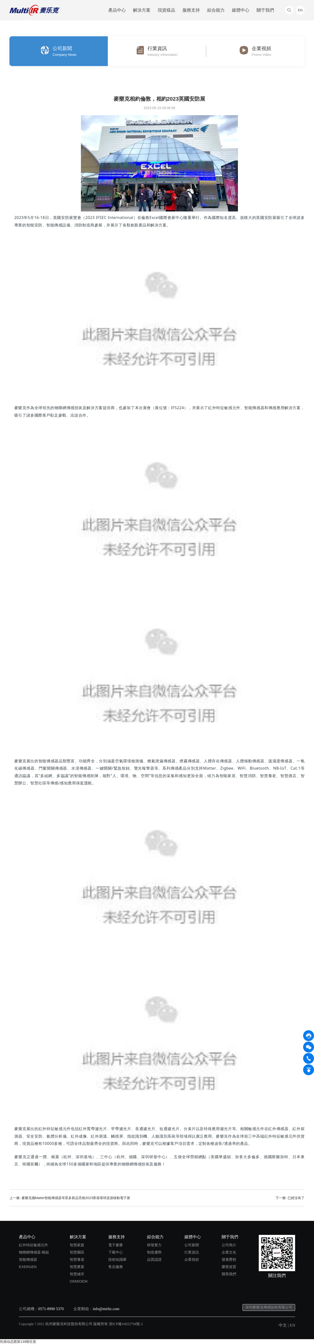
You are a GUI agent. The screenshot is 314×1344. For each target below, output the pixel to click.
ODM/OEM (78, 1281)
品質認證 (154, 1259)
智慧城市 (77, 1274)
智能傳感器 (28, 1259)
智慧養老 (77, 1259)
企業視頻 (191, 1259)
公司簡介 (229, 1245)
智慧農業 (77, 1267)
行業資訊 (191, 1252)
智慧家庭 (77, 1245)
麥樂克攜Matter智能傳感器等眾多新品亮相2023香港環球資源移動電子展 (76, 1198)
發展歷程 (229, 1259)
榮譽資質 (229, 1267)
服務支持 (191, 10)
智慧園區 (77, 1252)
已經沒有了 (296, 1198)
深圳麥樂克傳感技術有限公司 (268, 1307)
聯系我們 (229, 1274)
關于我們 (265, 10)
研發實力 (154, 1245)
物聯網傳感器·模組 (34, 1252)
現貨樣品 (166, 10)
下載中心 (115, 1252)
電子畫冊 (115, 1245)
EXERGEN (28, 1267)
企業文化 (229, 1252)
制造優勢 (154, 1252)
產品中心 (117, 10)
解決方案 (141, 10)
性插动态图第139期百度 (18, 1342)
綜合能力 (216, 10)
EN (292, 1325)
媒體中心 (240, 10)
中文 (283, 1325)
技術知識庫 (117, 1259)
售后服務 (115, 1267)
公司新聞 (191, 1245)
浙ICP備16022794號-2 (126, 1324)
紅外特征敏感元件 (33, 1245)
